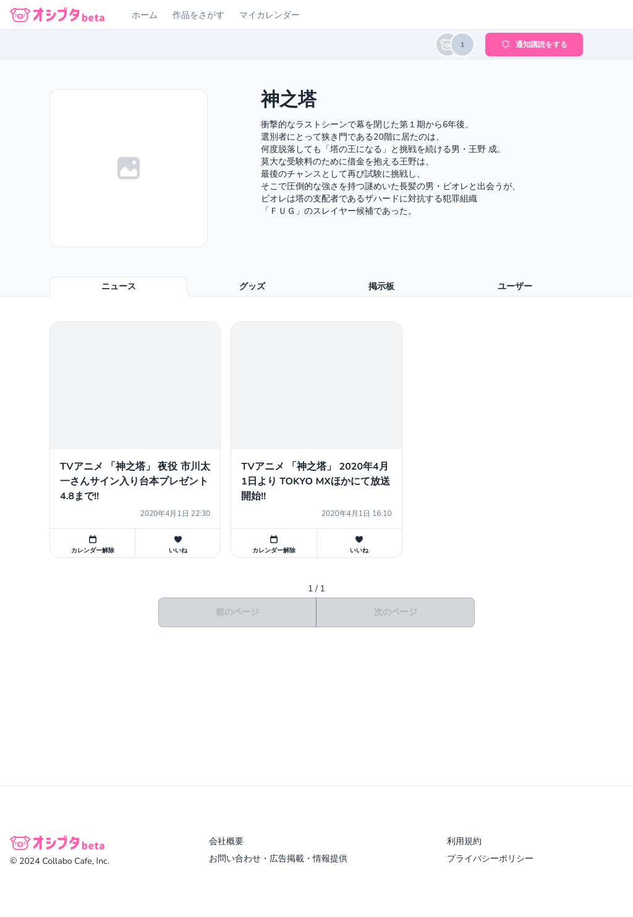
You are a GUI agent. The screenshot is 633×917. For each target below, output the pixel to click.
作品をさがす (198, 15)
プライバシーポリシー (490, 858)
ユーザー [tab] (515, 286)
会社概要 (226, 841)
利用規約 (464, 841)
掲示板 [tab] (381, 286)
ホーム (145, 15)
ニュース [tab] (118, 286)
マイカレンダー (269, 15)
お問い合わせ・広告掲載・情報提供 (278, 858)
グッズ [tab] (252, 286)
